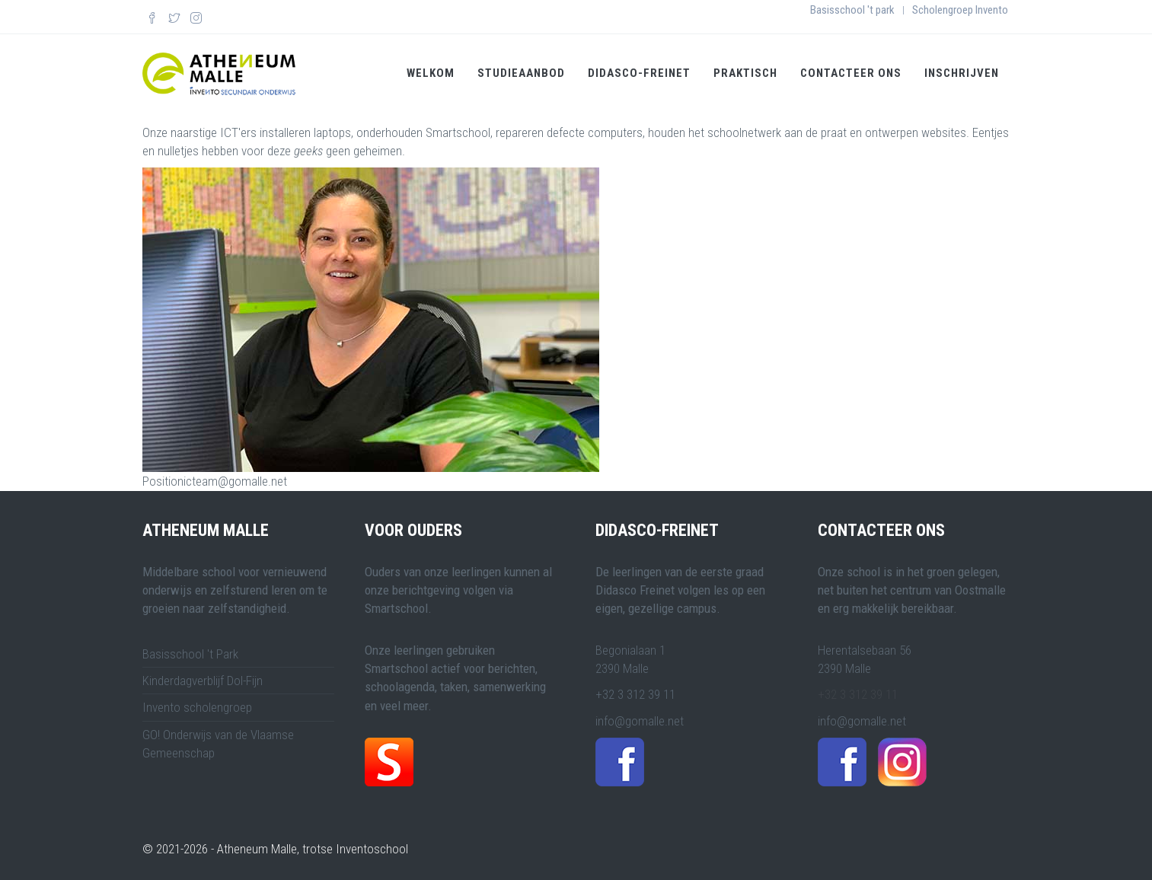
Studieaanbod (521, 73)
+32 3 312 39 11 (858, 693)
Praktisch (745, 73)
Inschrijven (961, 73)
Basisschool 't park (852, 10)
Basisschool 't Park (190, 653)
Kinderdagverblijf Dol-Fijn (202, 679)
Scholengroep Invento (960, 10)
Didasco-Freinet (639, 73)
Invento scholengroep (197, 706)
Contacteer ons (850, 73)
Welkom (431, 73)
